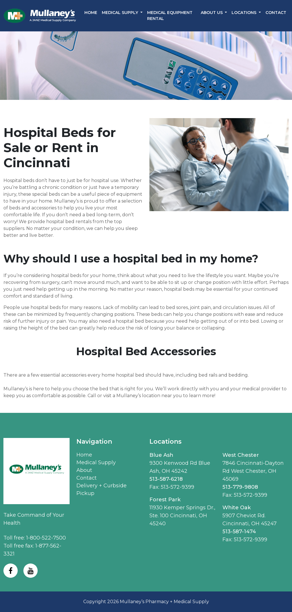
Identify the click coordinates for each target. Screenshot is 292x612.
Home (90, 12)
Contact (275, 12)
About (84, 470)
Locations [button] (244, 12)
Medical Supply (96, 462)
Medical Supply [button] (120, 12)
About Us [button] (212, 12)
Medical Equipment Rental (169, 15)
